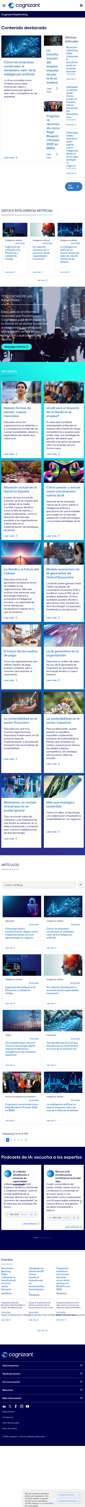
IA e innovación (11, 1396)
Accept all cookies (66, 1495)
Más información (12, 1412)
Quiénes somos (11, 1387)
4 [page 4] (18, 1150)
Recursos (8, 1404)
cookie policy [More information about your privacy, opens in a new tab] (47, 1503)
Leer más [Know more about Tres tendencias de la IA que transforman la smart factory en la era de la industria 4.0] (50, 1076)
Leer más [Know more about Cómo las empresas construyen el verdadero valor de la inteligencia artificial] (50, 958)
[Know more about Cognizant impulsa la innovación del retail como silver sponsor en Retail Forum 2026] (62, 1293)
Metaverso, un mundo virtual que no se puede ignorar (20, 817)
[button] (4, 5)
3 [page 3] (14, 1150)
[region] (53, 1498)
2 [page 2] (11, 1150)
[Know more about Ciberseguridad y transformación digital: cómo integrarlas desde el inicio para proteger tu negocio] (71, 159)
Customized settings (67, 1501)
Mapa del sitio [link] (8, 1426)
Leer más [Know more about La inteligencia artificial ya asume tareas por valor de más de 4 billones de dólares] (64, 284)
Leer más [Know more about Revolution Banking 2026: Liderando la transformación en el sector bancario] (70, 85)
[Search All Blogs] (39, 896)
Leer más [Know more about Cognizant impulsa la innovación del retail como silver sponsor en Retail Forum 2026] (60, 1334)
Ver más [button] (41, 292)
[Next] (26, 1150)
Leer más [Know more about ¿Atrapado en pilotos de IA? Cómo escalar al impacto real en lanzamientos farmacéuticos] (70, 134)
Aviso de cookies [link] (10, 1443)
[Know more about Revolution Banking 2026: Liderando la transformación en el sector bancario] (71, 62)
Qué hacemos (10, 1379)
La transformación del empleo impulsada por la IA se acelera (52, 65)
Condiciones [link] (8, 1432)
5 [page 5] (22, 1150)
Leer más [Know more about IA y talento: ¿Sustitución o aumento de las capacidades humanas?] (36, 284)
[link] (24, 5)
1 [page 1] (7, 1150)
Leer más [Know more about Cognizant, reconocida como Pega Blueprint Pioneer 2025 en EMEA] (9, 1131)
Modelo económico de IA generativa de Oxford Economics (63, 584)
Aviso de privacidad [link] (11, 1437)
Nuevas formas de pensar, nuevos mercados (17, 424)
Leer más (9, 159)
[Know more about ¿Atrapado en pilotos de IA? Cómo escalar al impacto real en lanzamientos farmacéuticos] (71, 109)
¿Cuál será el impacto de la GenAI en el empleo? (62, 424)
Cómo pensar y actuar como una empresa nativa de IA (63, 503)
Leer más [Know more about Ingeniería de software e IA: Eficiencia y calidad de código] (9, 284)
